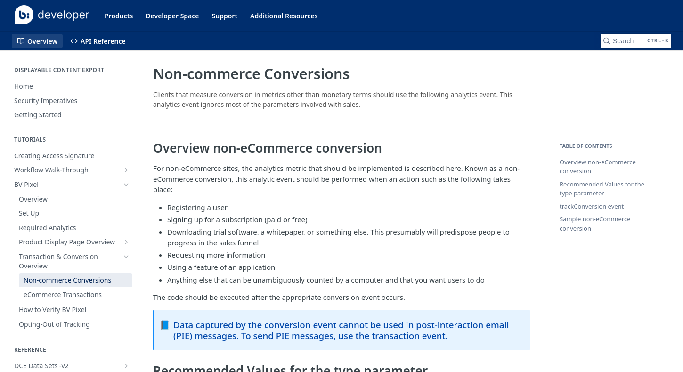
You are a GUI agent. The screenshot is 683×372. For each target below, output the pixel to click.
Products (119, 15)
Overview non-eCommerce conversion (598, 167)
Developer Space (172, 15)
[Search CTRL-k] (636, 41)
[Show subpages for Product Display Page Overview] (126, 242)
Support (225, 15)
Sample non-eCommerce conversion (595, 224)
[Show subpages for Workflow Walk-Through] (126, 170)
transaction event (409, 335)
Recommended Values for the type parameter (602, 189)
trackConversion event (592, 206)
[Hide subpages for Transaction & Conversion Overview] (126, 256)
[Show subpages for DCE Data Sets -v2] (126, 366)
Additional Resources (284, 15)
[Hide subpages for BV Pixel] (126, 184)
